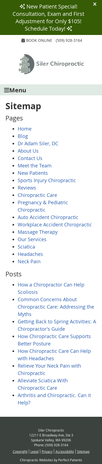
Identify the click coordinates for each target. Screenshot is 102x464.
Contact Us (30, 158)
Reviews (27, 187)
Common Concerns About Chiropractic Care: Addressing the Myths (56, 306)
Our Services (32, 239)
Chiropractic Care (37, 195)
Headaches (30, 254)
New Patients (33, 173)
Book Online (36, 40)
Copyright (20, 451)
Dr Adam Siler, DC (38, 143)
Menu (15, 90)
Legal (34, 451)
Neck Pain (29, 261)
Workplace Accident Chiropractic (55, 224)
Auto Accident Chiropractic (48, 217)
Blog (23, 136)
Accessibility (64, 451)
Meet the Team (35, 165)
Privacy (47, 451)
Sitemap (83, 451)
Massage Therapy (38, 232)
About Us (28, 150)
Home (25, 128)
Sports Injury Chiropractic (47, 180)
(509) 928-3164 (69, 40)
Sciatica (26, 246)
